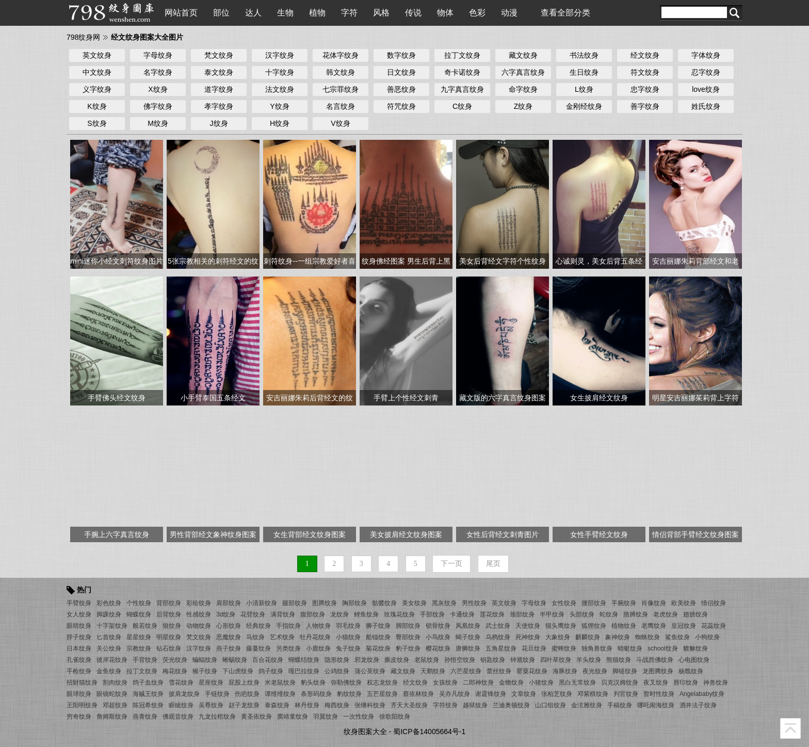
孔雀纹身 (79, 659)
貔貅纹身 (695, 648)
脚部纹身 (408, 625)
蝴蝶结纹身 (303, 659)
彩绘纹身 (198, 603)
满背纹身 (282, 614)
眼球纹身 (79, 693)
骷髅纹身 (384, 603)
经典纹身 (258, 625)
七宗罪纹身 (340, 89)
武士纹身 (498, 625)
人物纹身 (318, 625)
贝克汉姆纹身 (619, 682)
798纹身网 (83, 37)
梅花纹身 (175, 671)
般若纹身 (145, 625)
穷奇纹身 (79, 716)
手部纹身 (432, 614)
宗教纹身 (138, 648)
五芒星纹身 (382, 693)
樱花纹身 (438, 648)
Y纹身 (279, 106)
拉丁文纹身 (462, 55)
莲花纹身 (492, 614)
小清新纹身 (261, 603)
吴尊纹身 (211, 705)
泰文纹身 (218, 72)
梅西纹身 (337, 705)
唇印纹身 (685, 682)
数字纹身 (401, 55)
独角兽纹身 (596, 648)
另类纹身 (288, 648)
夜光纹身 (595, 671)
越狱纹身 (475, 705)
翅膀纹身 (695, 614)
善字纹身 (644, 106)
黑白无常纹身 (577, 682)
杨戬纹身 (690, 671)
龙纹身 (339, 614)
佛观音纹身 (178, 716)
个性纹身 (138, 603)
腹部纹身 (312, 614)
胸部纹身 (354, 603)
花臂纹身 (252, 614)
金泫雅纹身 (586, 705)
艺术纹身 (282, 637)
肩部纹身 (228, 603)
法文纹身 (279, 89)
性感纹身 (198, 614)
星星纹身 (138, 637)
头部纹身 (582, 614)
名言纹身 (340, 106)
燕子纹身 (228, 648)
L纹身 (584, 89)
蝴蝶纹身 (138, 614)
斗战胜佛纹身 (654, 659)
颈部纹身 (522, 614)
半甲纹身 (552, 614)
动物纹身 (198, 625)
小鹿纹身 (318, 648)
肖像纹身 (653, 603)
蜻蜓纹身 (630, 648)
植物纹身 (623, 625)
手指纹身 (288, 625)
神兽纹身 (715, 682)
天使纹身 (527, 625)
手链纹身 (217, 693)
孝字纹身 (218, 106)
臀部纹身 (408, 637)
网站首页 (181, 12)
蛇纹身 (609, 614)
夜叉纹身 (655, 682)
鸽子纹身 (270, 671)
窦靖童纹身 (292, 716)
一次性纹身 (358, 716)
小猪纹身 (541, 682)
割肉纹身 (115, 682)
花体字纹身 (340, 55)
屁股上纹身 (244, 682)
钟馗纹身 (522, 659)
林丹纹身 (307, 705)
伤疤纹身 (247, 693)
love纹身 (706, 89)
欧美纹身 (683, 603)
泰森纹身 (277, 705)
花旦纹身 (534, 648)
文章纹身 (523, 693)
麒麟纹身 (587, 637)
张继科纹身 (369, 705)
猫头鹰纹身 (560, 625)
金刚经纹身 (584, 106)
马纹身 (255, 637)
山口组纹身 (550, 705)
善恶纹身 (401, 89)
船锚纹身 (378, 637)
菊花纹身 (378, 648)
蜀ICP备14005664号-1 (429, 731)
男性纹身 (474, 603)
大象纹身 (557, 637)
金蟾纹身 (511, 682)
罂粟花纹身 (531, 671)
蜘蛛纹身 (647, 637)
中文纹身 (97, 72)
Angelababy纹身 (701, 693)
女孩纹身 (445, 682)
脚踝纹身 (108, 614)
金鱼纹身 (108, 671)
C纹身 (462, 106)
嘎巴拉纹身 (303, 671)
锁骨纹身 (438, 625)
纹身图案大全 (365, 731)
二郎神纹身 (478, 682)
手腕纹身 (623, 603)
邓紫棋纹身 (592, 693)
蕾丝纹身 (499, 671)
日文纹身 (401, 72)
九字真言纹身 (462, 89)
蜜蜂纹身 (564, 648)
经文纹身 (644, 55)
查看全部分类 (565, 12)
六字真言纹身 (523, 72)
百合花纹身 (267, 659)
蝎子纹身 (468, 637)
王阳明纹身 (82, 705)
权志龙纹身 (382, 682)
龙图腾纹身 (657, 671)
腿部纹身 (294, 603)
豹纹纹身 (349, 693)
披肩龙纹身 (184, 693)
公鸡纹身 (337, 671)
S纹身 (96, 123)
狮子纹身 (378, 625)
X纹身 (157, 89)
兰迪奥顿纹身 (511, 705)
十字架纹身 (111, 625)
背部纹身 (168, 603)
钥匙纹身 (492, 659)
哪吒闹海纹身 (655, 705)
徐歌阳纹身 (394, 716)
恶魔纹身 (228, 637)
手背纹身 (145, 659)
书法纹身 (584, 55)
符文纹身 (644, 72)
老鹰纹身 (653, 625)
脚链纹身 (624, 671)
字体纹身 (705, 55)
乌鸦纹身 (498, 637)
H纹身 (279, 123)
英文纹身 (97, 55)
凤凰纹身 (468, 625)
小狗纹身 (707, 637)
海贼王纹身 (148, 693)
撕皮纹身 (396, 659)
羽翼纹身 (325, 716)
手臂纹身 (79, 603)
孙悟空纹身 (459, 659)
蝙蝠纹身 (204, 659)
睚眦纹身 (181, 705)
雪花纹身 (181, 682)
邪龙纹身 (366, 659)
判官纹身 (625, 693)
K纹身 (96, 106)
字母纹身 (157, 55)
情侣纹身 (713, 603)
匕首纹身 (108, 637)
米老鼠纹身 (280, 682)
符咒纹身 (401, 106)
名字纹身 (157, 72)
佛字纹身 (157, 106)
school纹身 (663, 648)
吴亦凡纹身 (454, 693)
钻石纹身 (168, 648)
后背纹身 (168, 614)
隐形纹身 (337, 659)
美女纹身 (414, 603)
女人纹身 (79, 614)
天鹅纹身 (432, 671)
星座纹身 (211, 682)
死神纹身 (527, 637)
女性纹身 (564, 603)
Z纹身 (523, 106)
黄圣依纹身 (256, 716)
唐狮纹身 (468, 648)
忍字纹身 (705, 72)
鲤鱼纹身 (366, 614)
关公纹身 (108, 648)
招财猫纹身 (82, 682)
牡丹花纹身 (315, 637)
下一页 (451, 563)
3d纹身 (225, 614)
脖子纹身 (79, 637)
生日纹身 (584, 72)
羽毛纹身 (348, 625)
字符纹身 (445, 705)
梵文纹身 (218, 55)
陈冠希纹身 (148, 705)
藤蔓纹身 (258, 648)
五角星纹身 (501, 648)
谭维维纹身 (280, 693)
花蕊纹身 (713, 625)
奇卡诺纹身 (462, 72)
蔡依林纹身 (418, 693)
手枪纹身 (79, 671)
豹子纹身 (408, 648)
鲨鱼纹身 (677, 637)
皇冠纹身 (683, 625)
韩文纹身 (340, 72)
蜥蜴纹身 (234, 659)
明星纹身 (168, 637)
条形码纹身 (316, 693)
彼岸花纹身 (111, 659)
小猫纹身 (348, 637)
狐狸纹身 (593, 625)
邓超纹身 (115, 705)
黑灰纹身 (444, 603)
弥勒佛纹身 (346, 682)
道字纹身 (218, 89)
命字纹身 (523, 89)
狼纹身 (172, 625)
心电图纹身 (693, 659)
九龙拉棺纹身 (217, 716)
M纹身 (158, 123)
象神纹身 (617, 637)
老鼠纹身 (426, 659)
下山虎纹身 (237, 671)
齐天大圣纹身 (409, 705)
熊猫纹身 (618, 659)
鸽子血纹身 (148, 682)
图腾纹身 (324, 603)
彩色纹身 (108, 603)
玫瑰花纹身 (399, 614)
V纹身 (340, 123)
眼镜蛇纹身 (111, 693)
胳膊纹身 (635, 614)
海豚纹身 (565, 671)
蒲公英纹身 (369, 671)
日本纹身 (79, 648)
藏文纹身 (523, 55)
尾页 (493, 563)
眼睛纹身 (79, 625)
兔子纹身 (348, 648)
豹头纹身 (313, 682)
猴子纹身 (204, 671)
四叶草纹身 (555, 659)
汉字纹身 (279, 55)
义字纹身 (97, 89)
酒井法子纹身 (698, 705)
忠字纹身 (644, 89)
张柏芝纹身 (556, 693)
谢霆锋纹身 (490, 693)
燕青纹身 (145, 716)
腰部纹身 (593, 603)
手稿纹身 (619, 705)
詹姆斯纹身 (111, 716)
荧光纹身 (175, 659)
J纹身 (219, 123)
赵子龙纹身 (244, 705)
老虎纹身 (665, 614)
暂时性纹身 (658, 693)
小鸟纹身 (438, 637)
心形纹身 (228, 625)
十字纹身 (279, 72)
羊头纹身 (588, 659)
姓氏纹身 (705, 106)
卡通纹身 (462, 614)
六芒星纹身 (465, 671)
